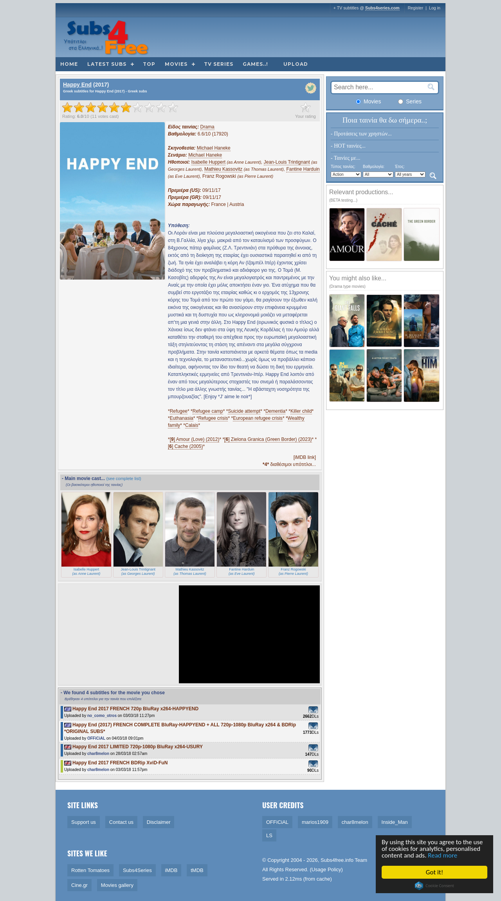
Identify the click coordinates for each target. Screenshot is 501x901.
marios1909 (315, 822)
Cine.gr (79, 885)
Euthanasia (181, 418)
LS (269, 835)
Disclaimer (159, 822)
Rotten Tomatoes (90, 870)
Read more (443, 856)
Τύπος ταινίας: (343, 166)
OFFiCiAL (96, 738)
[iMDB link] (305, 457)
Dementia (275, 411)
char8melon (98, 753)
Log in (434, 7)
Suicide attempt (244, 411)
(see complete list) (123, 478)
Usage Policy (326, 869)
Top (149, 64)
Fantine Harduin (302, 169)
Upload (295, 64)
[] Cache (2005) (185, 446)
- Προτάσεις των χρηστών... (361, 134)
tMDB (197, 870)
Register (416, 7)
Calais (191, 425)
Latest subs (106, 64)
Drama (207, 127)
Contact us (121, 822)
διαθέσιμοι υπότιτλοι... (289, 464)
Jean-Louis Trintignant (287, 162)
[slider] (120, 107)
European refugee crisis (258, 418)
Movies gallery (117, 885)
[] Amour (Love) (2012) (195, 439)
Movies (176, 64)
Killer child (301, 411)
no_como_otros (102, 715)
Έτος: (400, 166)
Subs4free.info (337, 860)
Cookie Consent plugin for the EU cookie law (435, 885)
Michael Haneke (214, 148)
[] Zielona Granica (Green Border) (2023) (268, 439)
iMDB (171, 870)
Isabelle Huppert (208, 162)
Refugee (178, 411)
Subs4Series (137, 870)
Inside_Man (395, 822)
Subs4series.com (382, 7)
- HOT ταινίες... (348, 146)
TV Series (218, 64)
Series (410, 101)
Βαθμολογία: (373, 166)
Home (69, 64)
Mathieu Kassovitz (223, 169)
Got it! (435, 872)
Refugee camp (208, 411)
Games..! (255, 64)
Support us (83, 822)
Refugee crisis (213, 418)
